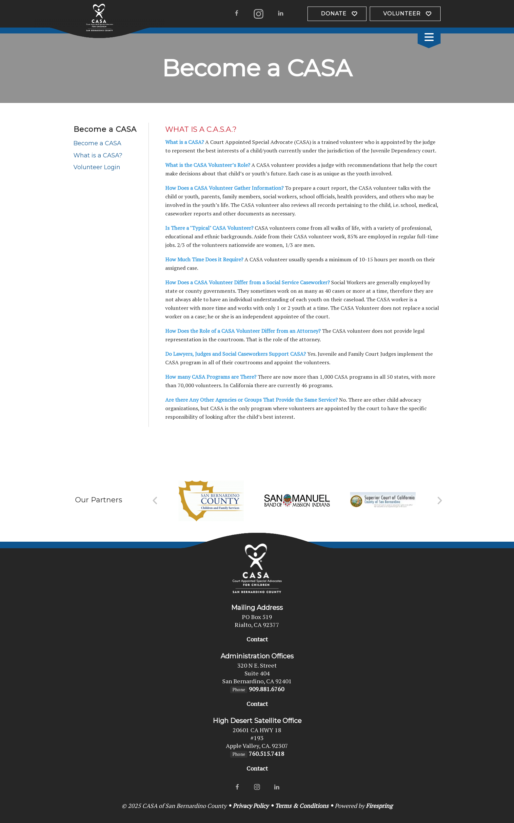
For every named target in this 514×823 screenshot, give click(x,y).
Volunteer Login (96, 167)
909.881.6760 (266, 689)
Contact (257, 639)
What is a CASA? (97, 155)
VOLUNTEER (402, 13)
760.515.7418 (266, 753)
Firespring (379, 806)
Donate (333, 13)
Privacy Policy (250, 806)
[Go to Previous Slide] (155, 501)
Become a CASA (97, 143)
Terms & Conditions (301, 806)
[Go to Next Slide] (439, 501)
